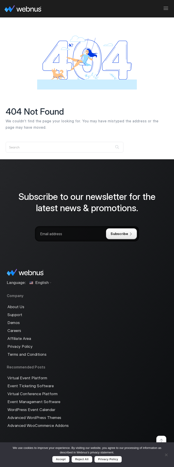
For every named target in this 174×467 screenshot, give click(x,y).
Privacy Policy (20, 346)
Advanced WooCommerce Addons (38, 426)
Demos (13, 323)
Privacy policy (108, 459)
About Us (15, 307)
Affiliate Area (19, 339)
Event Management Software (33, 402)
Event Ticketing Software (30, 386)
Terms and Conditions (26, 354)
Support (14, 315)
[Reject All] (166, 454)
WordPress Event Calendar (31, 410)
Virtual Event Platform (27, 378)
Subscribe (121, 234)
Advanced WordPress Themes (34, 418)
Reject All (82, 459)
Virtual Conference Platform (32, 394)
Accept (61, 459)
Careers (14, 331)
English (39, 283)
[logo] (23, 9)
